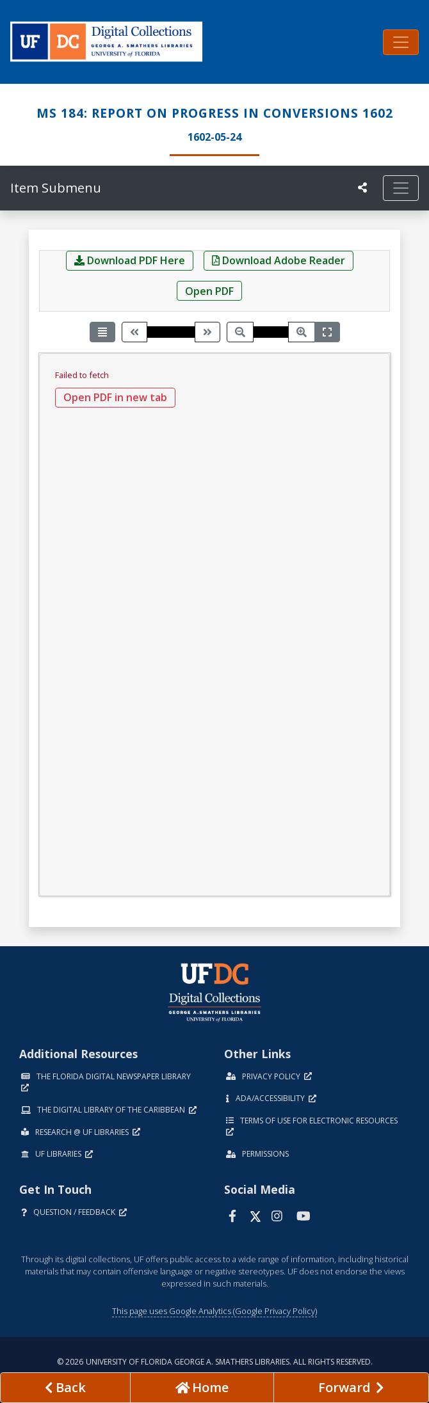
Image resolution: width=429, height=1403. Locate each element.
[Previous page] (134, 332)
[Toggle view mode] (102, 332)
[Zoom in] (301, 332)
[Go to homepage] (201, 1387)
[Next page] (207, 332)
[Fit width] (327, 332)
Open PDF (209, 291)
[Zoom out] (240, 332)
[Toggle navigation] (401, 42)
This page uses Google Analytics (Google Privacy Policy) (214, 1311)
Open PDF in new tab (115, 397)
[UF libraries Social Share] (362, 187)
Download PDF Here (129, 260)
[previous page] (65, 1387)
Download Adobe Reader (278, 260)
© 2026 (215, 1361)
